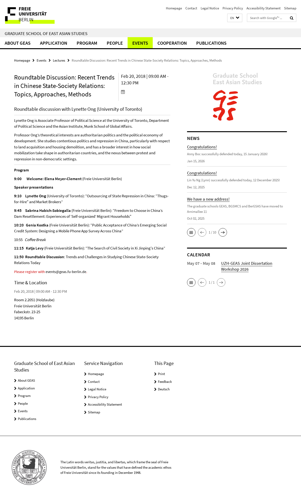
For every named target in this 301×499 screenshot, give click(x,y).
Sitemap (290, 8)
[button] (234, 18)
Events (140, 43)
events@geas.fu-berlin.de (66, 271)
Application (53, 43)
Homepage (174, 8)
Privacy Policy (233, 8)
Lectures (59, 60)
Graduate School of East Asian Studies (46, 33)
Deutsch (164, 389)
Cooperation (172, 43)
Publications (211, 43)
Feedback (165, 381)
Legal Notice (210, 8)
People (115, 43)
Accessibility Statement (263, 8)
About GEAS (18, 43)
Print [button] (161, 374)
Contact (191, 8)
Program (87, 43)
